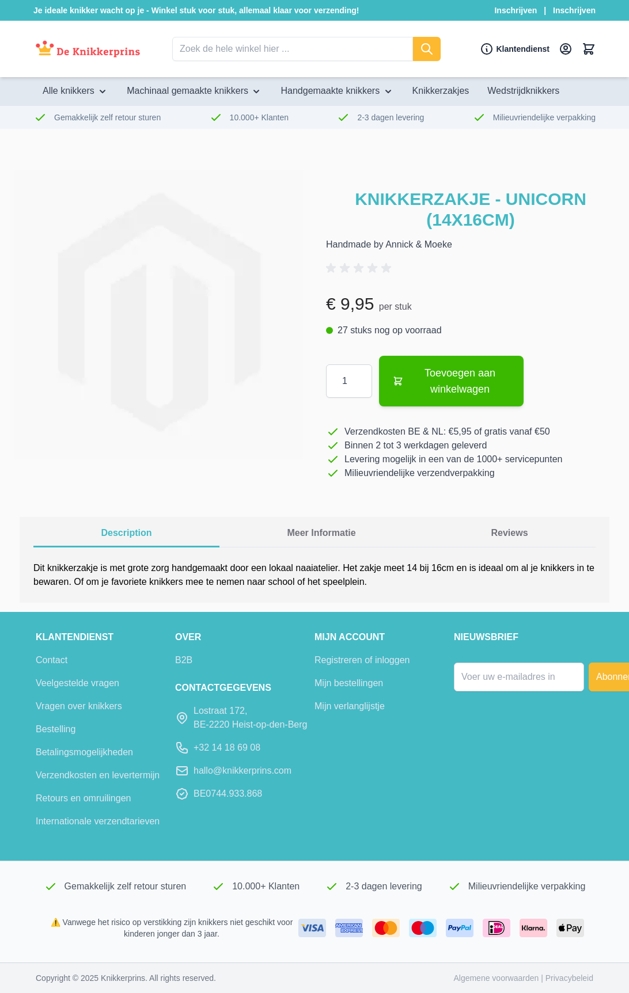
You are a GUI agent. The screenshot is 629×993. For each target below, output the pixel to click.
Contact (51, 660)
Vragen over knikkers (79, 706)
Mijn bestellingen (348, 683)
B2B (183, 660)
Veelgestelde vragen (77, 683)
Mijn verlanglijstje (349, 706)
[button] (360, 268)
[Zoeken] (427, 49)
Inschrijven (515, 10)
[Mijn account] (566, 49)
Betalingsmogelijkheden (84, 752)
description (126, 533)
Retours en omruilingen (83, 798)
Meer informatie (321, 533)
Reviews (509, 533)
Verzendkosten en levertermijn (98, 775)
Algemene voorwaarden (497, 978)
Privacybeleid (569, 978)
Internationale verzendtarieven (98, 821)
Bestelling (55, 729)
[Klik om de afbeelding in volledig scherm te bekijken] (158, 314)
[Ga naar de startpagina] (87, 49)
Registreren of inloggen (362, 660)
